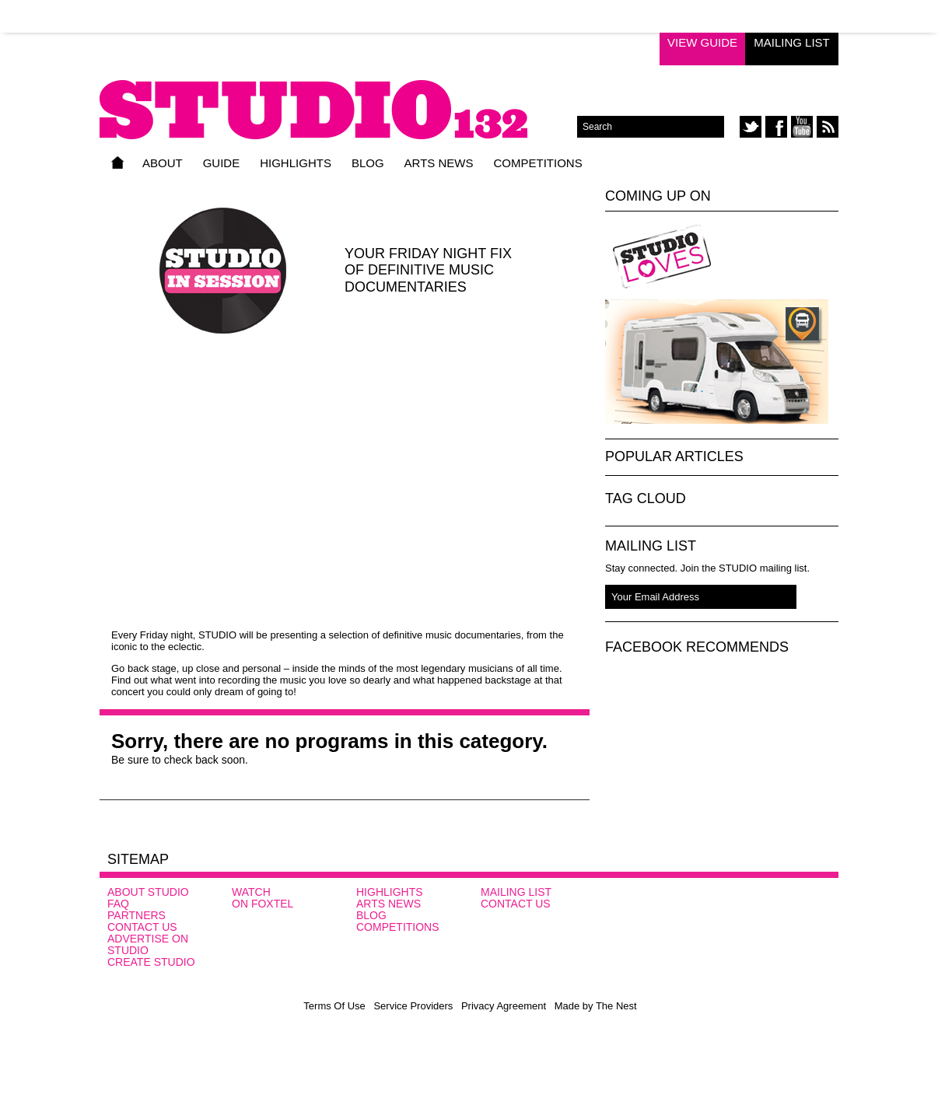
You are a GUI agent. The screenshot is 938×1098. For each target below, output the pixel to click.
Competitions (537, 163)
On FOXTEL (262, 903)
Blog (368, 163)
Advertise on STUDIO (147, 944)
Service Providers (413, 1006)
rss (827, 127)
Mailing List (792, 42)
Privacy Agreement (503, 1006)
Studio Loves (662, 256)
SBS (793, 912)
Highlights (295, 163)
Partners (136, 915)
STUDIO (338, 98)
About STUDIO (148, 892)
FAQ (118, 903)
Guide (221, 163)
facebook (776, 127)
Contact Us (142, 927)
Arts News (439, 163)
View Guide (702, 42)
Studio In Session (778, 256)
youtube (802, 127)
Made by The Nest (596, 1006)
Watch (251, 892)
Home (117, 162)
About (162, 163)
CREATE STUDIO (151, 962)
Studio (694, 914)
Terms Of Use (334, 1006)
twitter (750, 127)
